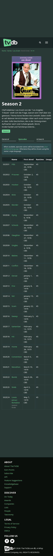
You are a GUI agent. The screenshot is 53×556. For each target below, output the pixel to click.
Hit (13, 336)
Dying (14, 215)
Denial (14, 275)
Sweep (15, 316)
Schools (15, 225)
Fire (13, 286)
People (7, 511)
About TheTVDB (11, 466)
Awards (7, 500)
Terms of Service (11, 523)
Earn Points (9, 470)
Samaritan (16, 326)
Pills (13, 164)
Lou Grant (16, 51)
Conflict (15, 265)
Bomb (14, 377)
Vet (13, 296)
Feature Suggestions (13, 480)
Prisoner (15, 174)
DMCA (7, 530)
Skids (14, 387)
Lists (6, 507)
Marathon (16, 367)
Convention (17, 356)
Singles (15, 245)
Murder (15, 205)
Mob (14, 194)
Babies (15, 255)
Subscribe (8, 473)
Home (4, 51)
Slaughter (16, 235)
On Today (8, 496)
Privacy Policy (10, 527)
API (5, 477)
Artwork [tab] (40, 139)
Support (8, 487)
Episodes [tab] (23, 139)
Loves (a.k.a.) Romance (16, 400)
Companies (9, 504)
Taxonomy (8, 514)
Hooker (15, 184)
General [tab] (5, 139)
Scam (14, 306)
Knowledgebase (11, 484)
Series (9, 51)
